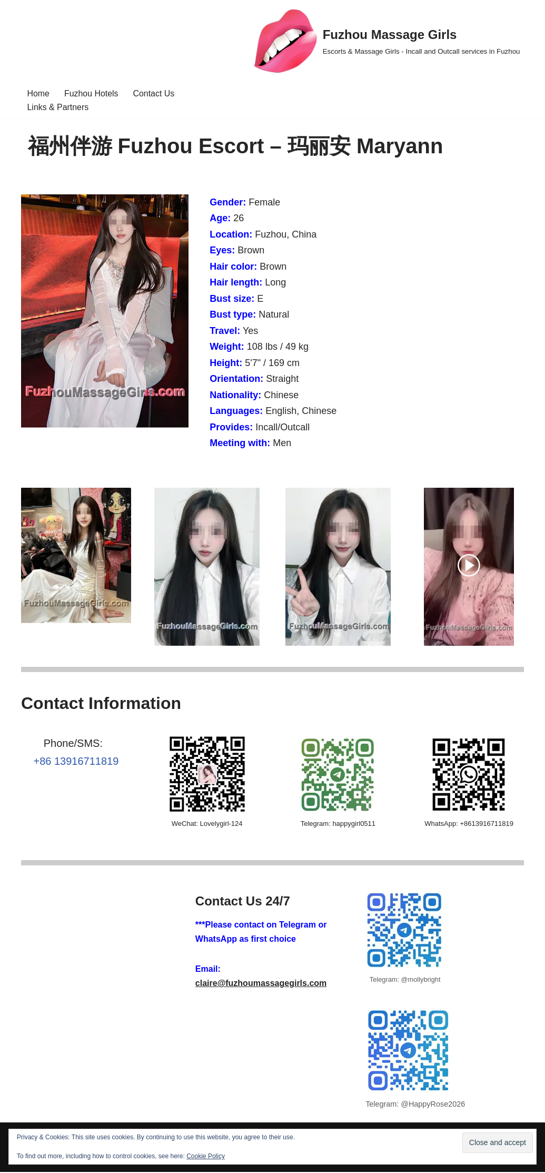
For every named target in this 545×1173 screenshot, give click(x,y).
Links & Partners (58, 107)
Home (38, 93)
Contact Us (154, 93)
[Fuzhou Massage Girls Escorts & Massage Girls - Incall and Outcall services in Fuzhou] (387, 41)
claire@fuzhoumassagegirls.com (260, 984)
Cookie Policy (205, 1156)
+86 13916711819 (75, 762)
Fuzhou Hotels (91, 93)
